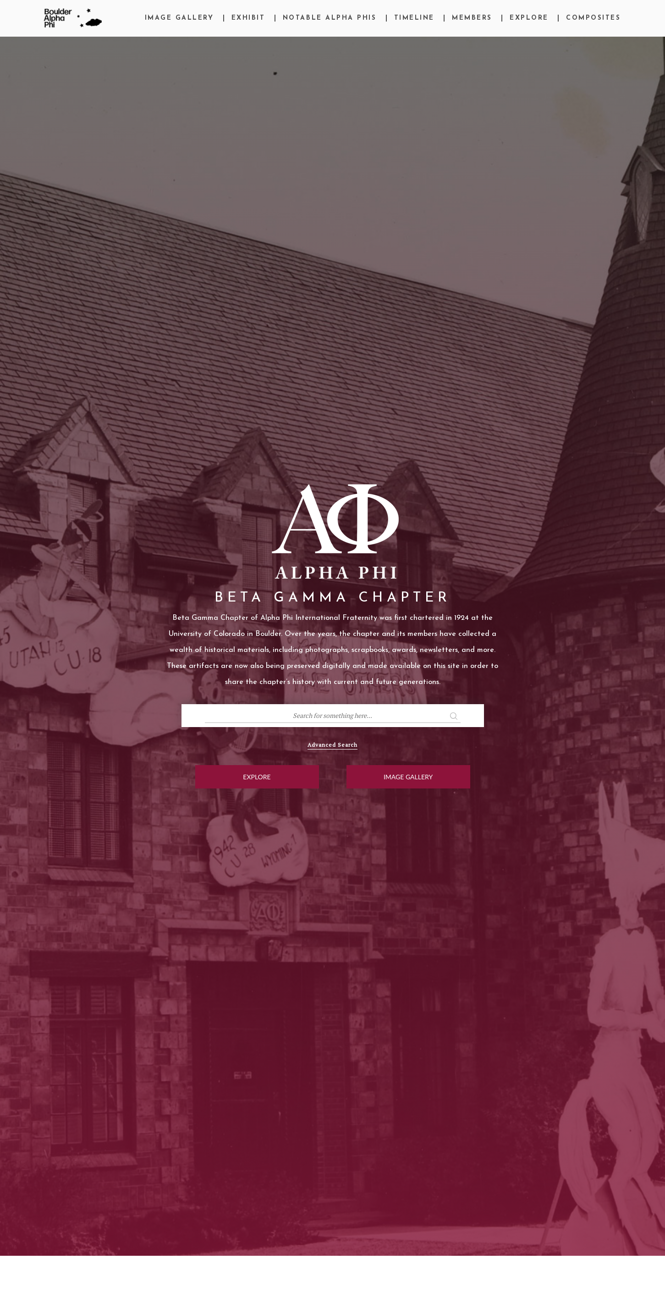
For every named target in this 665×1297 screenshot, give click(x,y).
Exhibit (248, 18)
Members (472, 18)
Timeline (414, 18)
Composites (593, 18)
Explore (529, 18)
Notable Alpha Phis (329, 18)
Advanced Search (332, 744)
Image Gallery (179, 18)
